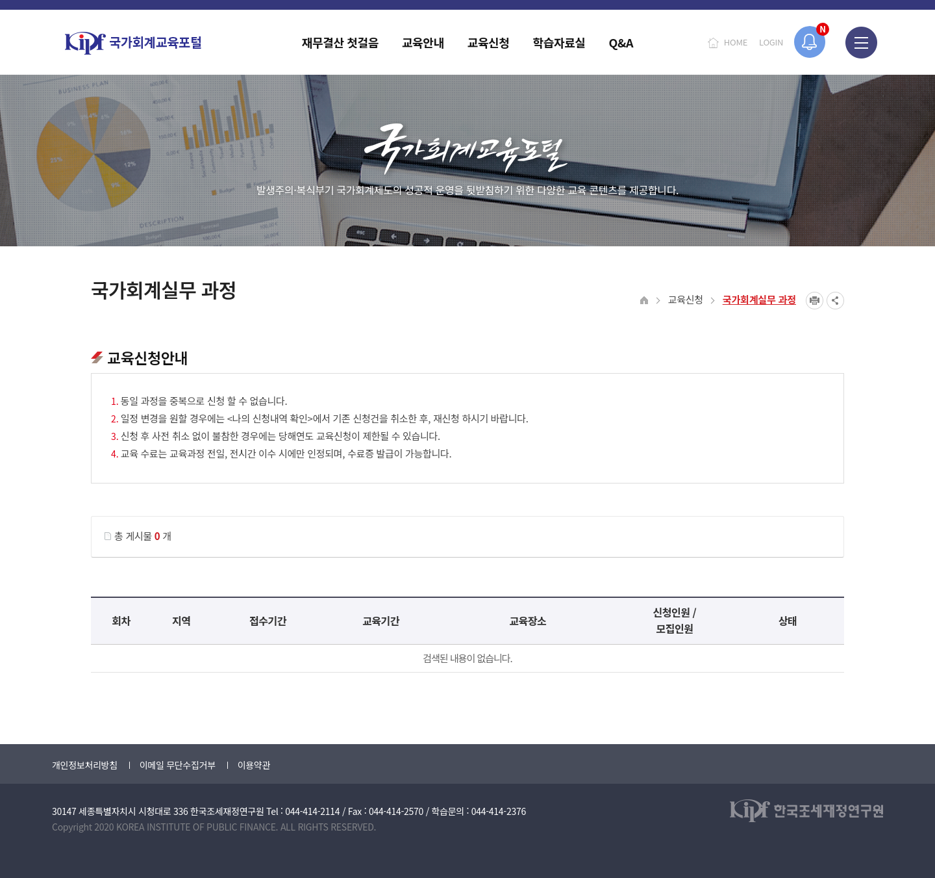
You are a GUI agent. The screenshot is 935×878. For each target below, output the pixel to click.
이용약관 (254, 764)
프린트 (814, 300)
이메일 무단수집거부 (178, 764)
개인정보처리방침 (85, 764)
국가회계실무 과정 (759, 299)
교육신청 (685, 299)
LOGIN (771, 42)
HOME (735, 42)
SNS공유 (835, 300)
